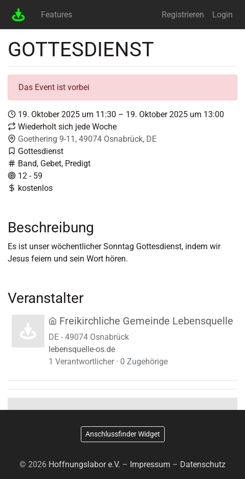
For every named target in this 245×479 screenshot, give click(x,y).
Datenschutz (203, 464)
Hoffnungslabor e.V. (84, 464)
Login (222, 14)
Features (56, 14)
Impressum (150, 464)
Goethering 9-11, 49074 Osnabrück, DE (87, 139)
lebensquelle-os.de (82, 349)
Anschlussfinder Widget (122, 434)
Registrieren (183, 14)
